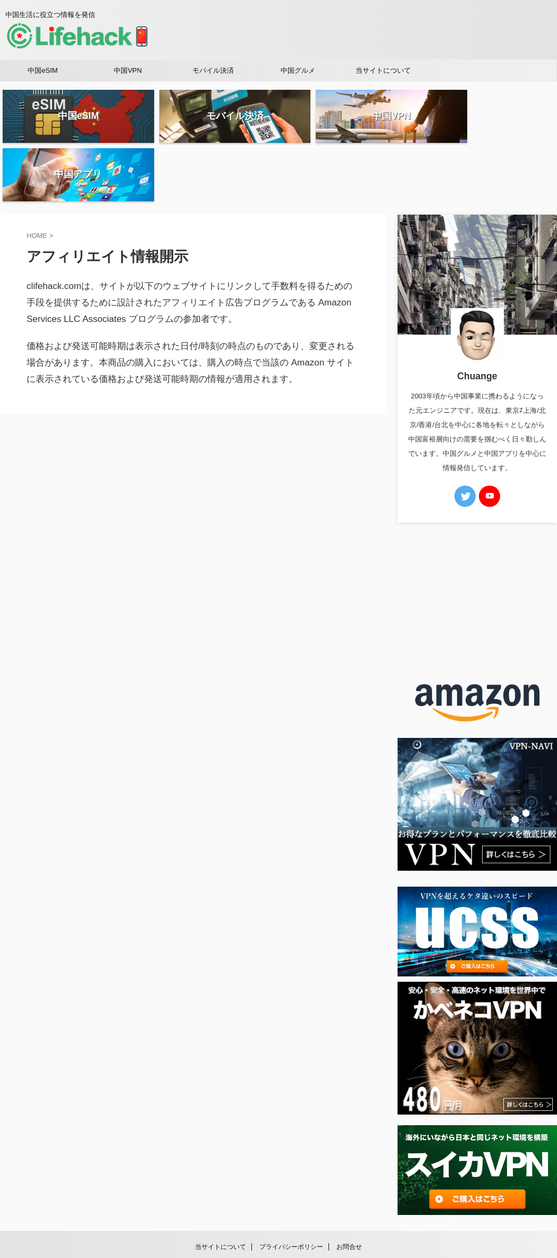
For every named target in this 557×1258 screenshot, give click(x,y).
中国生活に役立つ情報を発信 (278, 1208)
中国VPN (128, 70)
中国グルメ (298, 70)
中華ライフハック (278, 1223)
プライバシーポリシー (291, 1188)
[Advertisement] (477, 539)
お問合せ (349, 1188)
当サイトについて (383, 70)
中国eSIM (42, 70)
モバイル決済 (213, 70)
